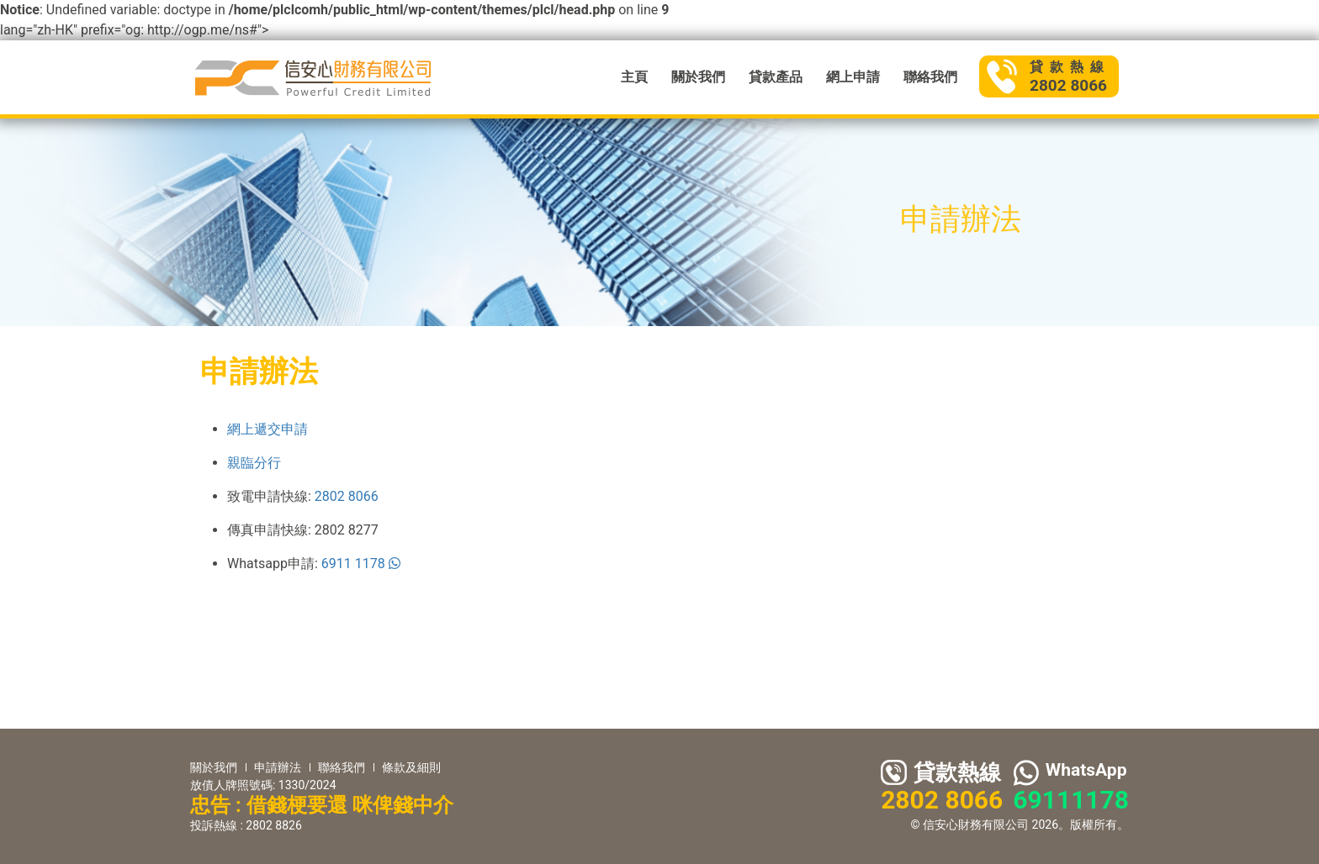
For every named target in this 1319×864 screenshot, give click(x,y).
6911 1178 (360, 564)
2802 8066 (347, 496)
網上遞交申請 (267, 429)
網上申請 (853, 77)
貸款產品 (776, 77)
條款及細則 (411, 767)
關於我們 (698, 77)
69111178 (1071, 799)
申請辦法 (277, 767)
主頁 (634, 77)
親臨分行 (254, 463)
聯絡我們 (930, 77)
